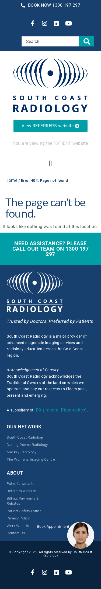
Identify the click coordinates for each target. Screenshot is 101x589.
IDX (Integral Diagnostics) (60, 410)
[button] (50, 163)
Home (11, 180)
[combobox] (50, 41)
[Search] (86, 41)
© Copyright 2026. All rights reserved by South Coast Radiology (50, 553)
